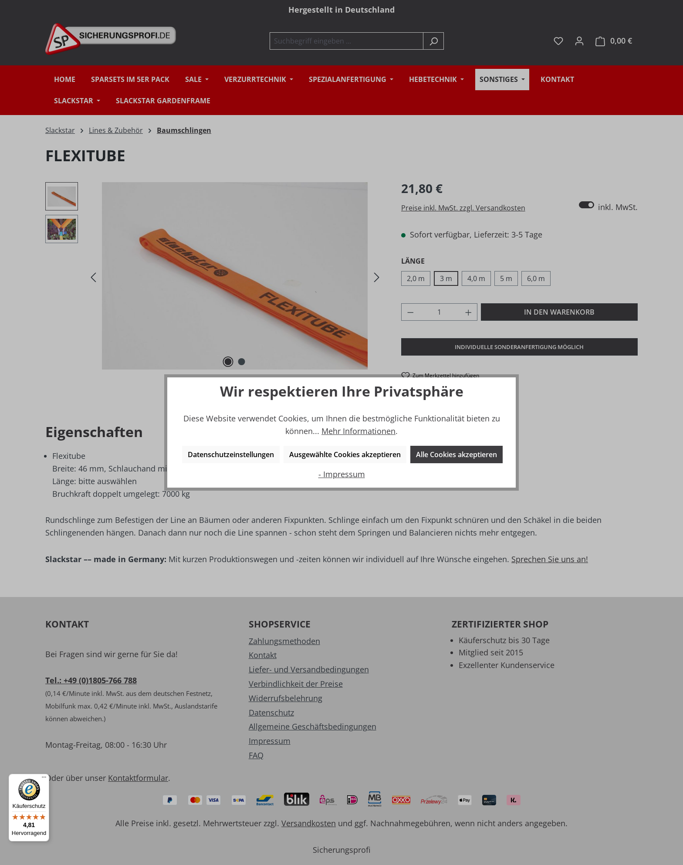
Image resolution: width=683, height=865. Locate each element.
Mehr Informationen (358, 431)
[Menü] (44, 779)
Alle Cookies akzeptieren (456, 454)
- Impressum (341, 474)
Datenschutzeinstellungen (231, 454)
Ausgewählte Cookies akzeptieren (345, 454)
